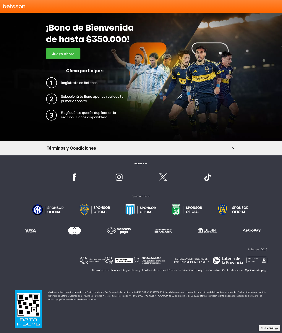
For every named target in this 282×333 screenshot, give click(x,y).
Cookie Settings (269, 328)
